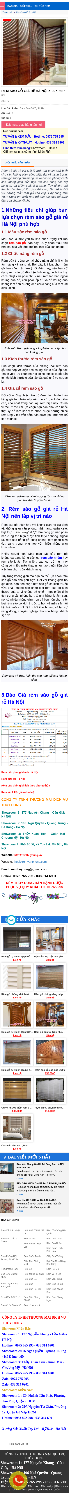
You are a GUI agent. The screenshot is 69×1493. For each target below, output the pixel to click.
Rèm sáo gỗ (22, 532)
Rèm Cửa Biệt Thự (10, 1297)
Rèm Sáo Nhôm (54, 1243)
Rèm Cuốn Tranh (32, 1256)
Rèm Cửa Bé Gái (55, 1284)
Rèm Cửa (28, 1284)
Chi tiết (20, 1178)
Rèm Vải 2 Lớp (54, 1274)
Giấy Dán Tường (55, 1256)
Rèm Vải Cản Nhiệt (10, 1230)
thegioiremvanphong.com (30, 861)
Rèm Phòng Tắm (9, 1269)
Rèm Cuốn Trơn (54, 1238)
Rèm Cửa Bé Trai (32, 1289)
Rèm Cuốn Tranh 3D (11, 1305)
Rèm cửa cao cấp (32, 1305)
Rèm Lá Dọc (30, 1238)
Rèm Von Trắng (54, 1279)
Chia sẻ (5, 101)
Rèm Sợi (28, 1269)
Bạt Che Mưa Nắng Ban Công (56, 1262)
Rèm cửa (7, 260)
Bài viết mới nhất (27, 1157)
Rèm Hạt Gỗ (53, 1269)
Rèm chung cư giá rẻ (34, 1274)
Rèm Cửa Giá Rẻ (18, 1443)
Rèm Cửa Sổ (30, 1279)
